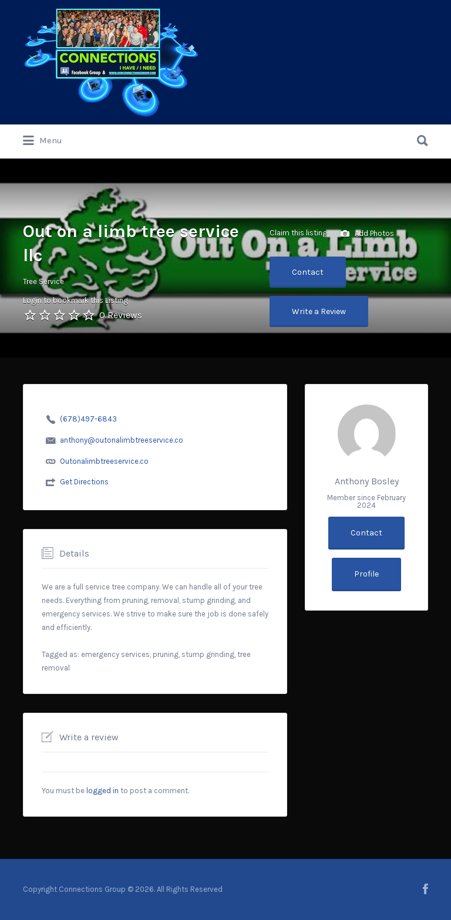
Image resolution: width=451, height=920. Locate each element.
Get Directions (84, 481)
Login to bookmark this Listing (75, 300)
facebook (425, 889)
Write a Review (319, 311)
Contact (308, 272)
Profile (366, 574)
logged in (102, 790)
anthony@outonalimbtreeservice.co (121, 440)
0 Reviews (120, 315)
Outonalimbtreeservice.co (104, 461)
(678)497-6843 (88, 418)
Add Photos (367, 234)
